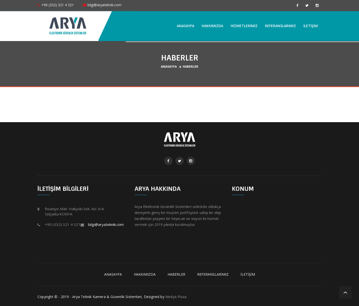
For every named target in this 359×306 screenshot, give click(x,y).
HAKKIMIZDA (212, 25)
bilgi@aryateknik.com (106, 224)
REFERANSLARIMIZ (280, 25)
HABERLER (190, 66)
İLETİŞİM (310, 25)
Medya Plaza (175, 297)
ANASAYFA (185, 25)
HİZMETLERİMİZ (244, 25)
